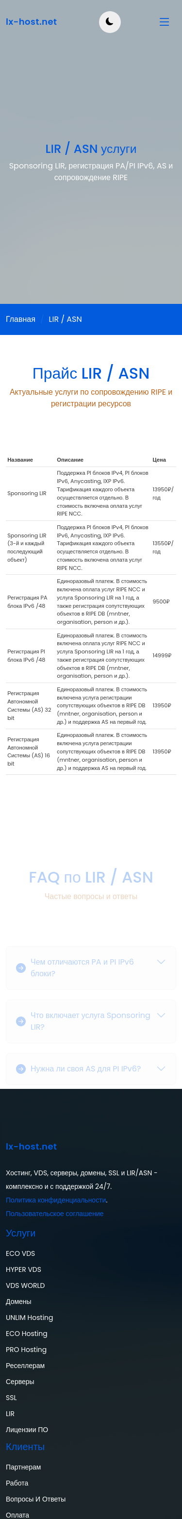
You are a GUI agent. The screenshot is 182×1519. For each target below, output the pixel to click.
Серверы (20, 1381)
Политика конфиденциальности (56, 1200)
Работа (17, 1483)
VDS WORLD (25, 1285)
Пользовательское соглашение (55, 1214)
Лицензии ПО (27, 1430)
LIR (10, 1414)
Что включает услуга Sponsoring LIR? (83, 1027)
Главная (20, 319)
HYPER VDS (23, 1269)
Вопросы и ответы (36, 1499)
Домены (19, 1301)
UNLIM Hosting (29, 1317)
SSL (11, 1397)
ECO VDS (20, 1253)
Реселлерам (25, 1365)
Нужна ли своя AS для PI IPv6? (78, 1075)
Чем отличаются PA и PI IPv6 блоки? (75, 974)
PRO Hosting (26, 1349)
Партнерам (23, 1467)
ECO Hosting (27, 1333)
